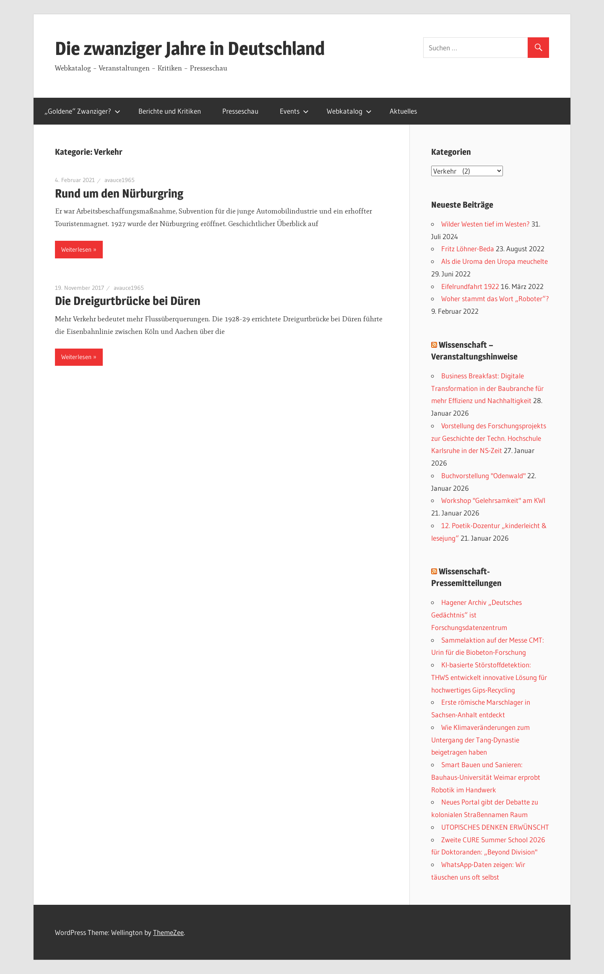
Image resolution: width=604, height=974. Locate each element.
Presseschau (240, 111)
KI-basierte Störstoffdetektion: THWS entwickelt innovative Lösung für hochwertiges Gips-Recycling (489, 677)
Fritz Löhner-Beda (467, 248)
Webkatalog (349, 111)
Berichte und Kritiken (169, 111)
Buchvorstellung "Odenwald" (483, 475)
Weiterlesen (76, 249)
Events (294, 111)
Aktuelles (403, 111)
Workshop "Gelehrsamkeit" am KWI (493, 500)
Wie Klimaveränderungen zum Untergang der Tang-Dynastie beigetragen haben (480, 740)
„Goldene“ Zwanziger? (82, 111)
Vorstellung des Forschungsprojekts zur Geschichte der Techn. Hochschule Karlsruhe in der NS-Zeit (488, 438)
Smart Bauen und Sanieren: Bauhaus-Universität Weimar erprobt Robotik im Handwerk (485, 777)
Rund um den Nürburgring (119, 193)
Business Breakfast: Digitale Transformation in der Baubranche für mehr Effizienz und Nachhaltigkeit (487, 388)
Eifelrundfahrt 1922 (470, 286)
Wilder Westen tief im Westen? (485, 223)
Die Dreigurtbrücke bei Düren (127, 301)
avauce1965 (119, 180)
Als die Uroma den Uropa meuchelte (494, 261)
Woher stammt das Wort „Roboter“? (495, 298)
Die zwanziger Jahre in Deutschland (190, 48)
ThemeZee (168, 932)
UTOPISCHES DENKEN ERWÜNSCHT (495, 827)
